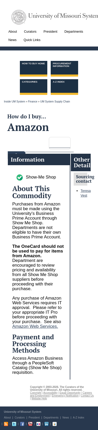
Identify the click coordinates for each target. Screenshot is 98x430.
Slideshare (55, 424)
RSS (6, 424)
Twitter (14, 424)
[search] (62, 142)
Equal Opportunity (70, 392)
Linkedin (46, 424)
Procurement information (62, 64)
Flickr (38, 424)
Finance (32, 101)
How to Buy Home (33, 63)
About (7, 417)
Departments (51, 417)
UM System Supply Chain (55, 101)
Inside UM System (14, 101)
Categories (29, 82)
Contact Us (87, 395)
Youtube (30, 424)
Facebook (22, 424)
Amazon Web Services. (35, 326)
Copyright (35, 392)
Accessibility (50, 392)
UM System (18, 17)
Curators (20, 417)
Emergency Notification (65, 395)
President (34, 417)
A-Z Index (59, 82)
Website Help (39, 398)
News (65, 417)
